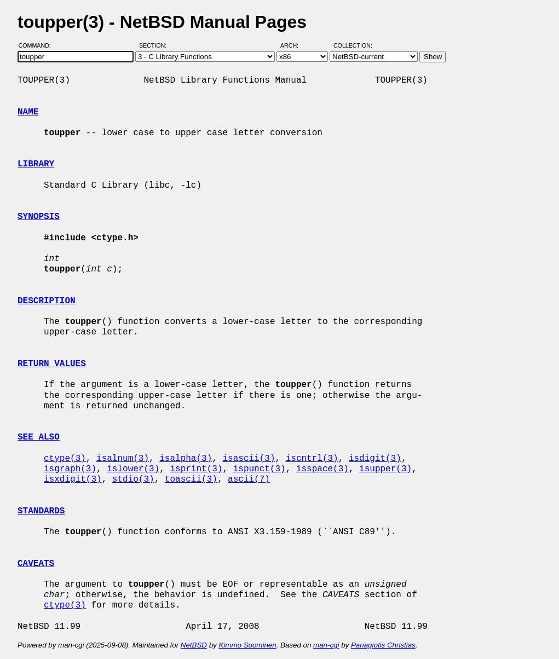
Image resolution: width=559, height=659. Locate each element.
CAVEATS (36, 564)
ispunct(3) (259, 469)
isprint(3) (196, 469)
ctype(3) (65, 459)
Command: (38, 45)
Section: (155, 45)
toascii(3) (191, 479)
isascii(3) (248, 459)
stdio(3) (133, 479)
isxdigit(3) (73, 479)
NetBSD (194, 645)
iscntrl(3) (312, 459)
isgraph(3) (70, 469)
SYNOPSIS (39, 217)
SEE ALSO (39, 437)
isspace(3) (322, 469)
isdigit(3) (375, 459)
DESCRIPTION (47, 301)
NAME (28, 112)
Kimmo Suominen (247, 645)
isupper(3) (385, 469)
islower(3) (133, 469)
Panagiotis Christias (383, 645)
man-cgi (326, 645)
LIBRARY (36, 164)
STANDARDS (41, 511)
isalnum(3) (122, 459)
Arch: (294, 45)
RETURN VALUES (52, 364)
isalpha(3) (185, 459)
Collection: (352, 45)
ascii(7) (249, 479)
